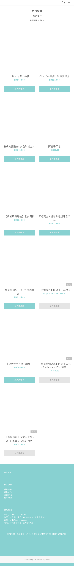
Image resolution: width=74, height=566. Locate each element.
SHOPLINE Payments (42, 559)
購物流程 (8, 489)
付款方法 (8, 492)
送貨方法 (8, 495)
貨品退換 (8, 498)
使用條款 (11, 534)
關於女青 (8, 472)
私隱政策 (20, 534)
